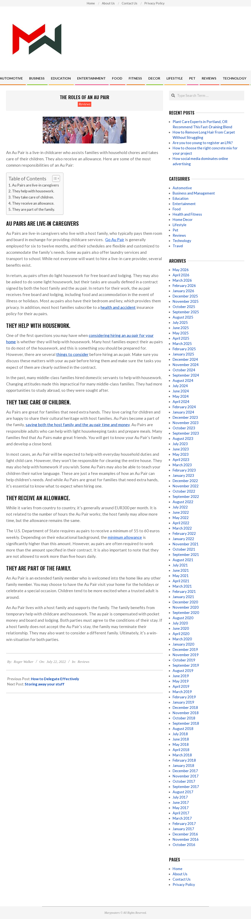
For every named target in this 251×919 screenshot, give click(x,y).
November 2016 (186, 839)
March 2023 (182, 465)
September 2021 (186, 554)
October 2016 (184, 844)
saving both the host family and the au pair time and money (78, 424)
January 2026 (183, 291)
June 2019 (181, 676)
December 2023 (185, 417)
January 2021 (183, 597)
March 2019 (182, 691)
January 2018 (183, 765)
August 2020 (183, 618)
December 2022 (185, 480)
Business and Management (194, 193)
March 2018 (182, 755)
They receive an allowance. (33, 203)
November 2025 (186, 301)
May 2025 (181, 333)
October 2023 (184, 428)
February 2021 (184, 591)
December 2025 (185, 296)
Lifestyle (179, 225)
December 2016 (185, 834)
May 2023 (181, 454)
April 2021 (181, 581)
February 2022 (184, 533)
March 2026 (182, 280)
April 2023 (181, 459)
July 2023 (180, 444)
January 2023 (183, 475)
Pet (175, 230)
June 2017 (181, 802)
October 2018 (184, 718)
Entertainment (184, 203)
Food (177, 209)
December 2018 (185, 707)
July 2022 (180, 507)
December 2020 (185, 602)
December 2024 (185, 359)
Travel (178, 246)
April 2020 (181, 633)
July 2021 (180, 565)
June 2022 (181, 512)
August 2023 (183, 438)
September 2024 (186, 375)
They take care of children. (33, 197)
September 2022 (186, 496)
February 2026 (184, 285)
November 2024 (186, 364)
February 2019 (184, 697)
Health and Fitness (187, 214)
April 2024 (181, 401)
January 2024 (183, 412)
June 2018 (181, 739)
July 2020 (180, 623)
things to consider (72, 354)
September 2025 (186, 312)
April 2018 (181, 749)
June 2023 (181, 449)
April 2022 (181, 523)
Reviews (84, 104)
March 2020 (182, 639)
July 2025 (180, 322)
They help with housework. (33, 191)
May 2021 (181, 575)
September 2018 (186, 723)
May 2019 (181, 681)
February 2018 (184, 760)
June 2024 (181, 391)
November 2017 (186, 776)
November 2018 (186, 713)
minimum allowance (125, 537)
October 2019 (184, 660)
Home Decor (183, 219)
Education (180, 198)
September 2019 (186, 665)
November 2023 (186, 422)
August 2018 (183, 728)
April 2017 (181, 813)
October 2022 (184, 491)
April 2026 (181, 275)
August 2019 (183, 670)
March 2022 (182, 528)
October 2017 (184, 781)
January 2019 (183, 702)
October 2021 (184, 549)
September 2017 (186, 786)
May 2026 (181, 270)
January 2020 (183, 644)
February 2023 (184, 470)
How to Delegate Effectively (55, 679)
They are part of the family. (33, 209)
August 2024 (183, 380)
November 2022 (186, 486)
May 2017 (181, 807)
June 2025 (181, 328)
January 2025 (183, 354)
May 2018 (181, 744)
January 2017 (183, 829)
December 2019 (185, 649)
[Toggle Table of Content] (54, 178)
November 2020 (186, 607)
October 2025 (184, 306)
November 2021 (186, 544)
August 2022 (183, 502)
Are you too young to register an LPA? (203, 143)
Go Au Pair (114, 239)
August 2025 (183, 317)
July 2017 (180, 797)
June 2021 (181, 570)
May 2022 (181, 517)
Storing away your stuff (44, 684)
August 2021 (183, 560)
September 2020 (186, 612)
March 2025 (182, 343)
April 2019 (181, 686)
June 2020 (181, 628)
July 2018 (180, 734)
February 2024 (184, 407)
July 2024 (180, 386)
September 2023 (186, 433)
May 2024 (181, 396)
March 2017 (182, 818)
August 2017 (183, 792)
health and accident (118, 307)
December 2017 (185, 771)
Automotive (182, 188)
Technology (182, 240)
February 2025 (184, 349)
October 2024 (184, 370)
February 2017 (184, 823)
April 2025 (181, 338)
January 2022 (183, 539)
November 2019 (186, 655)
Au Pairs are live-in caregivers (35, 185)
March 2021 (182, 586)
